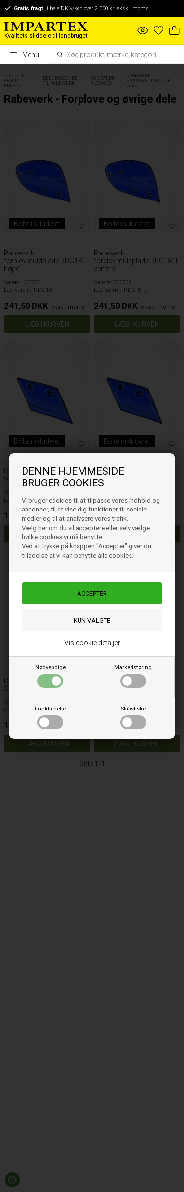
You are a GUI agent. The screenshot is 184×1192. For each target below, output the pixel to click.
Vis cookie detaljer (92, 643)
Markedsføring (133, 676)
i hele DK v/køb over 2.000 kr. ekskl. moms (76, 8)
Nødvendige (50, 676)
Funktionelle (50, 717)
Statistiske (133, 717)
